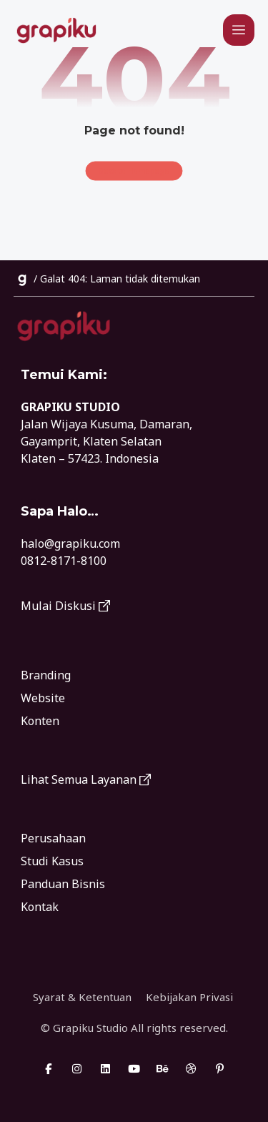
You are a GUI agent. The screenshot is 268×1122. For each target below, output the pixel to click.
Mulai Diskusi (65, 606)
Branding (46, 675)
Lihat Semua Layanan (86, 779)
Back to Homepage (134, 170)
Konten (40, 721)
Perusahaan (53, 838)
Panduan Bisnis (63, 884)
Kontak (40, 907)
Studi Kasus (52, 861)
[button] (238, 30)
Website (43, 698)
